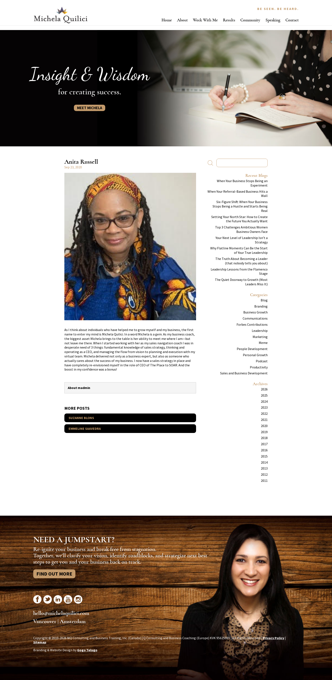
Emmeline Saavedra (85, 428)
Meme (263, 343)
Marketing (260, 337)
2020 (264, 426)
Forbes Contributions (252, 324)
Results (229, 20)
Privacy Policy (273, 638)
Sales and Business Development (244, 373)
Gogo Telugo (87, 650)
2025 (264, 395)
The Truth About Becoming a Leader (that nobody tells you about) (241, 261)
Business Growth (255, 312)
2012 (264, 474)
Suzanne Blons (81, 418)
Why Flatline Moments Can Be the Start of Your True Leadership (239, 250)
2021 (264, 420)
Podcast (262, 361)
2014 (264, 462)
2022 (264, 413)
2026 (264, 389)
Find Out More (54, 573)
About (182, 20)
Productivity (259, 367)
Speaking (273, 20)
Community (250, 20)
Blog (264, 300)
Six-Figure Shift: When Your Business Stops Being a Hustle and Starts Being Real (240, 206)
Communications (255, 318)
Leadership (260, 330)
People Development (252, 349)
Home (167, 20)
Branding (261, 306)
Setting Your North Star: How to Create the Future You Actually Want (239, 219)
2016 (264, 450)
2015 (264, 456)
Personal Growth (255, 355)
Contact (292, 20)
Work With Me (205, 20)
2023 (264, 407)
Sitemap (39, 642)
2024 (264, 401)
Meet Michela (89, 107)
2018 (264, 438)
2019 (264, 432)
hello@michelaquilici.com (61, 613)
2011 (264, 480)
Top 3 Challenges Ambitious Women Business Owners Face (241, 229)
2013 (264, 468)
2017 (264, 444)
